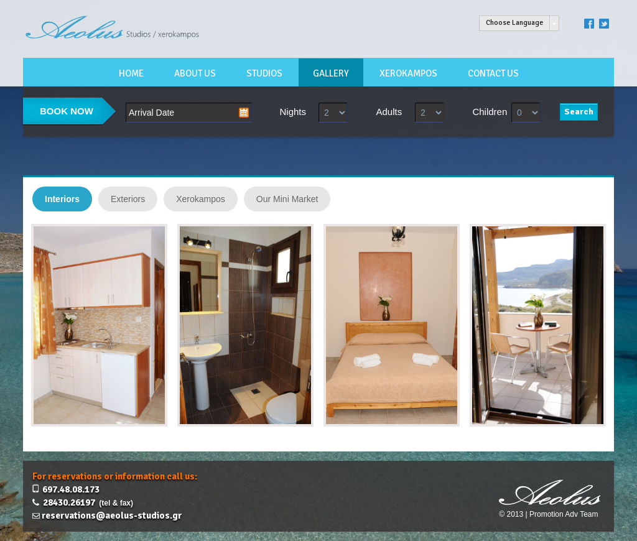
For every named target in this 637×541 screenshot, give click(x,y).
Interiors (62, 199)
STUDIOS (264, 73)
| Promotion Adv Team (562, 514)
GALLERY (331, 73)
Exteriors (128, 199)
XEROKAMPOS (408, 73)
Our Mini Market (287, 199)
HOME (131, 73)
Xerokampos (200, 199)
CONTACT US (493, 73)
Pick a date (244, 113)
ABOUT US (195, 73)
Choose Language (514, 22)
